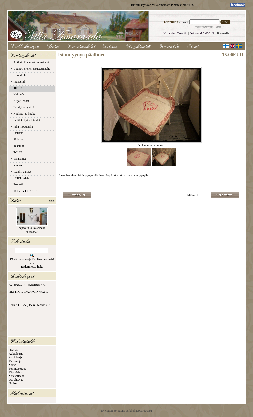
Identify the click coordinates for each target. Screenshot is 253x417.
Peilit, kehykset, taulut (25, 120)
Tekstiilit (17, 146)
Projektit (17, 184)
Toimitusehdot (17, 368)
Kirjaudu (169, 33)
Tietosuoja (15, 361)
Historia (14, 350)
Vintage (16, 165)
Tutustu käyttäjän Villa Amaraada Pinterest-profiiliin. (162, 5)
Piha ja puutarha (21, 126)
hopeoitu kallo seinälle (32, 228)
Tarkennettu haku (208, 27)
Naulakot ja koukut (23, 113)
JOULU (17, 88)
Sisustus (16, 133)
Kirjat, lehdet (19, 101)
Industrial (17, 81)
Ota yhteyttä (16, 379)
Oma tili (182, 33)
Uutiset (13, 383)
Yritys (12, 365)
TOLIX (16, 152)
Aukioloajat (16, 353)
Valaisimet (18, 158)
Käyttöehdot (16, 372)
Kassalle (223, 33)
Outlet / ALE (19, 178)
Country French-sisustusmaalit (30, 68)
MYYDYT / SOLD (23, 191)
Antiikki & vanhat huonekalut (29, 62)
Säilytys (16, 139)
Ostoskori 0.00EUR (202, 33)
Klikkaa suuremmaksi (151, 144)
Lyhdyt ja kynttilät (23, 107)
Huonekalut (18, 75)
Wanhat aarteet (20, 171)
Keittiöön (17, 94)
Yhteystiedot (16, 376)
